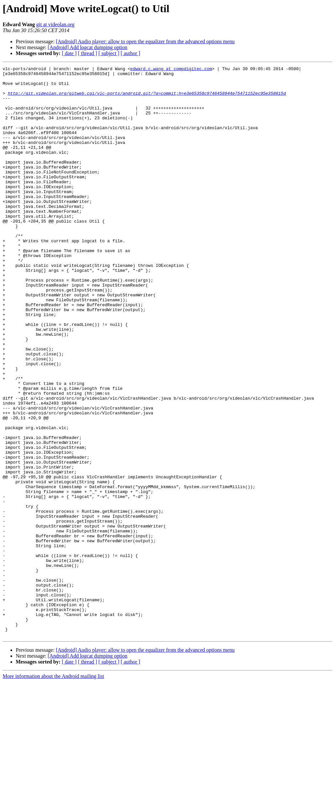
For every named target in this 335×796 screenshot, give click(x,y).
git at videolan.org (55, 24)
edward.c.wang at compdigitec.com (171, 69)
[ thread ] (87, 53)
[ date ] (69, 53)
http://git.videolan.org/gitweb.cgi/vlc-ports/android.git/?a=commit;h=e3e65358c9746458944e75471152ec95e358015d (147, 99)
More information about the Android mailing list (53, 790)
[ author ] (130, 53)
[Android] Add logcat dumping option (88, 47)
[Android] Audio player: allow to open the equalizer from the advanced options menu (145, 41)
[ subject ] (108, 53)
